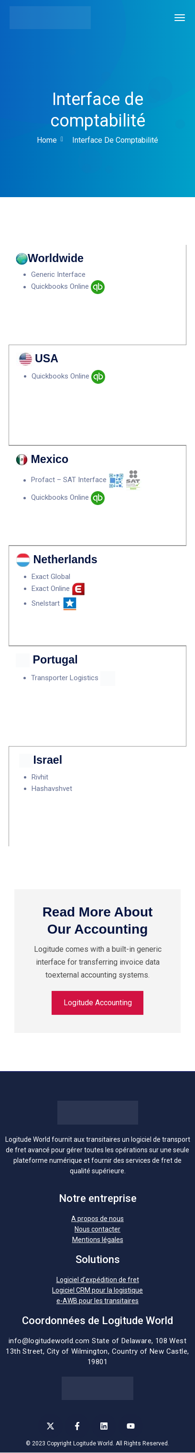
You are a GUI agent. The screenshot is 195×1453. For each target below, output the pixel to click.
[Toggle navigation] (179, 17)
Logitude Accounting (98, 1003)
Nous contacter (97, 1229)
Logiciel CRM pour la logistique (97, 1291)
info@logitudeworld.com (49, 1341)
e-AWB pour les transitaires (97, 1301)
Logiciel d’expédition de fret (97, 1280)
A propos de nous (97, 1219)
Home (47, 140)
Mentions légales (97, 1240)
